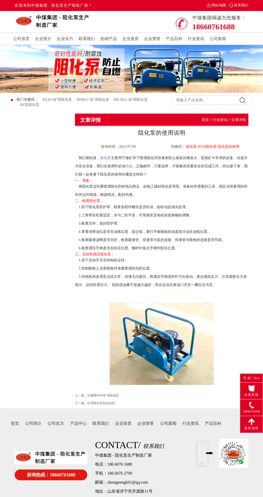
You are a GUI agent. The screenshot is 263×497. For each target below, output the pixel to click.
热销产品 (108, 38)
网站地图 (219, 5)
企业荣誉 (152, 38)
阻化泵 (105, 158)
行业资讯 (196, 38)
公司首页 (21, 38)
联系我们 (241, 5)
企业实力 (65, 38)
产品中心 (78, 423)
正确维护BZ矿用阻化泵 (103, 400)
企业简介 (43, 38)
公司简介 (33, 423)
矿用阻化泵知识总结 (101, 407)
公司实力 (56, 423)
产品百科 (174, 38)
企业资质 (130, 38)
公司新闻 (218, 38)
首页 (205, 120)
